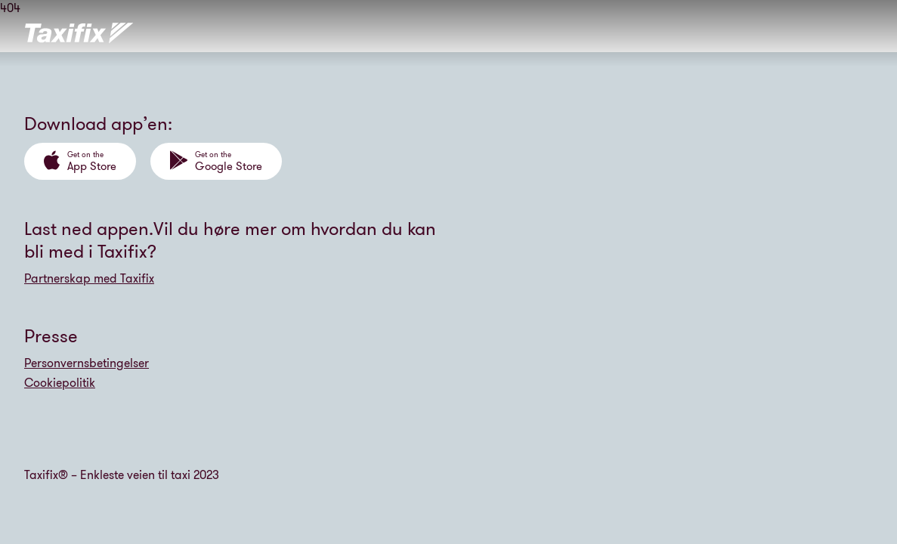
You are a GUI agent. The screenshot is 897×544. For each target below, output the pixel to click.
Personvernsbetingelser (86, 363)
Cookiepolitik (59, 382)
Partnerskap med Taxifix (89, 278)
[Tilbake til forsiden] (79, 33)
